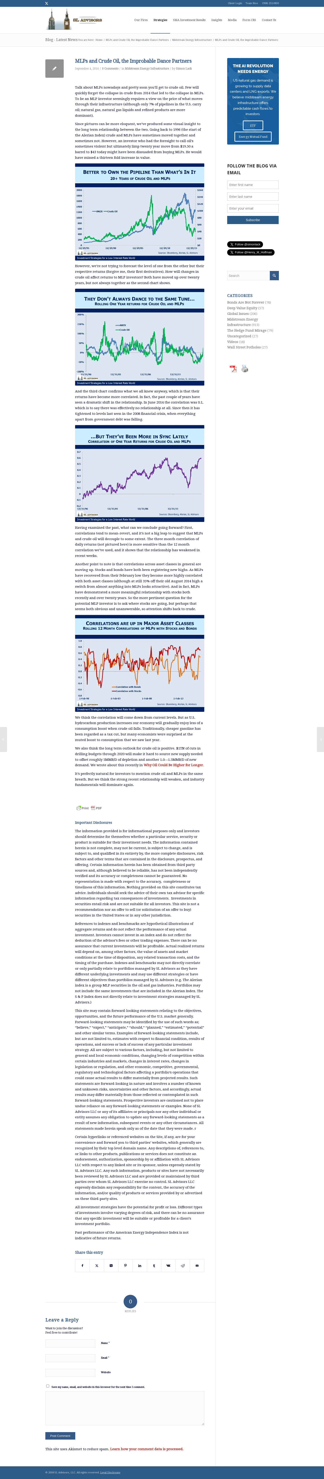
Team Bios (252, 3)
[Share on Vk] (168, 1265)
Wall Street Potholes (244, 347)
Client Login (235, 3)
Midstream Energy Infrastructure (147, 68)
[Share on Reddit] (183, 1265)
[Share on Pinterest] (125, 1265)
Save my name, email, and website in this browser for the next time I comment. (98, 1387)
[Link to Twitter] (46, 3)
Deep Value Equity (242, 308)
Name (105, 1343)
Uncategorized (239, 336)
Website (106, 1372)
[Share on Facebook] (82, 1265)
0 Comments (110, 68)
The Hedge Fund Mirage (246, 331)
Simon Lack (184, 68)
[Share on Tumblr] (154, 1265)
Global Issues (238, 314)
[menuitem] (141, 20)
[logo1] (74, 20)
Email (105, 1357)
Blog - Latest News (61, 40)
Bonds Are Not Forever (245, 302)
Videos (232, 342)
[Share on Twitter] (97, 1265)
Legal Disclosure (110, 1472)
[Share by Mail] (197, 1265)
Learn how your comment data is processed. (146, 1449)
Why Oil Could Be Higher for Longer (173, 765)
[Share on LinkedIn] (140, 1265)
